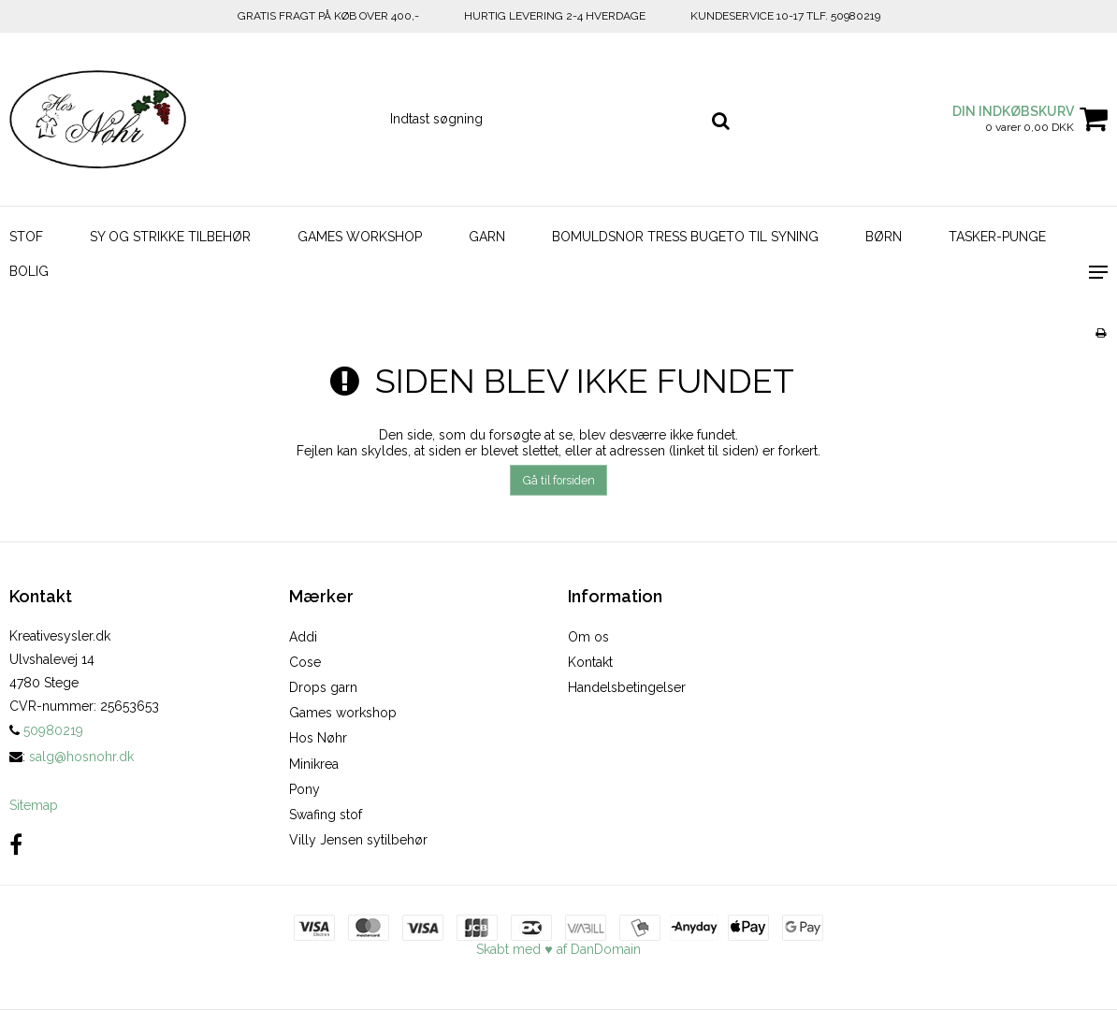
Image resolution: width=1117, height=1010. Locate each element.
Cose (305, 662)
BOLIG (29, 271)
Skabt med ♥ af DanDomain (558, 949)
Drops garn (323, 687)
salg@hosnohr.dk (81, 756)
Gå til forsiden (559, 480)
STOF (26, 236)
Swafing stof (325, 814)
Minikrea (314, 764)
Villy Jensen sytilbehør (358, 839)
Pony (304, 789)
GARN (487, 236)
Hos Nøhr (318, 737)
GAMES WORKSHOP (359, 236)
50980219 (46, 730)
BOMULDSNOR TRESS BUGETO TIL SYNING (685, 236)
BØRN (883, 236)
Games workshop (343, 712)
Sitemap (33, 805)
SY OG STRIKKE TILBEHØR (170, 236)
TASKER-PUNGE (997, 236)
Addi (303, 636)
